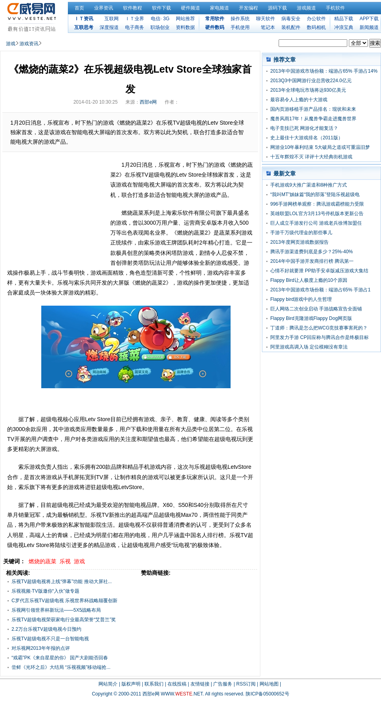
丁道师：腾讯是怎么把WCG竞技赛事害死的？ (319, 328)
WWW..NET (181, 694)
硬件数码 (214, 27)
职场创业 (159, 27)
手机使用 (240, 27)
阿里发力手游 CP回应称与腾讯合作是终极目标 (319, 337)
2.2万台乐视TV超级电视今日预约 (46, 629)
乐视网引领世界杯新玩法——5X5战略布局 (56, 610)
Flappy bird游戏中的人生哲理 (301, 299)
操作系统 (240, 18)
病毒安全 (290, 18)
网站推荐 (185, 18)
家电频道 (219, 8)
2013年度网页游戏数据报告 (299, 242)
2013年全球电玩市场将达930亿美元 (308, 90)
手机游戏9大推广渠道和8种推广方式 (308, 185)
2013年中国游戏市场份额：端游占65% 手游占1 (320, 290)
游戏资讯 (28, 43)
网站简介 (107, 684)
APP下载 (369, 18)
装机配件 (290, 27)
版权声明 (130, 684)
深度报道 (109, 27)
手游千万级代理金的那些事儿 (301, 232)
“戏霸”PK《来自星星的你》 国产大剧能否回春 (60, 658)
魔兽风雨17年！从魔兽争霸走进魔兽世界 (313, 118)
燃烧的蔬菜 (42, 561)
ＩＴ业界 (134, 18)
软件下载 (161, 8)
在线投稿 (177, 684)
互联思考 (83, 27)
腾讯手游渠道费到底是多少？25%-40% (311, 251)
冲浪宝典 (343, 27)
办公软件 (316, 18)
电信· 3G (160, 18)
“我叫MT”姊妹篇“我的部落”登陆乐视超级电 (315, 194)
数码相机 (316, 27)
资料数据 (185, 27)
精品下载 (343, 18)
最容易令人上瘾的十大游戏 (298, 99)
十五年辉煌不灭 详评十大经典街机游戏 (311, 157)
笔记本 (268, 27)
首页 (79, 8)
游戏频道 (306, 8)
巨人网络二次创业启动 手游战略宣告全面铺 (316, 309)
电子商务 (134, 27)
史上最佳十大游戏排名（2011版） (306, 138)
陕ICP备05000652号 (267, 694)
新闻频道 (369, 27)
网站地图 (269, 684)
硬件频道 (190, 8)
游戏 (10, 43)
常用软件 (214, 18)
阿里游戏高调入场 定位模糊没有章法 (309, 347)
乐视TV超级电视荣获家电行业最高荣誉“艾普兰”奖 (64, 619)
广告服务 (222, 684)
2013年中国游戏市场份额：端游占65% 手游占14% (323, 71)
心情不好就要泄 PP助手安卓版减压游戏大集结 (319, 270)
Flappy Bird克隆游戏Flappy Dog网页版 (311, 318)
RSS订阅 (246, 684)
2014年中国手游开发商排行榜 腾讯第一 (312, 261)
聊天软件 (265, 18)
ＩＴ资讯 (83, 18)
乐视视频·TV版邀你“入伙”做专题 (45, 591)
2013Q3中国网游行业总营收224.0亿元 (311, 80)
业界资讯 (103, 8)
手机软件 (335, 8)
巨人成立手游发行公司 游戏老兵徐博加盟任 (316, 223)
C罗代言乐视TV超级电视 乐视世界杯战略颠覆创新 (64, 600)
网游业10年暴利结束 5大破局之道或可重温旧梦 (320, 147)
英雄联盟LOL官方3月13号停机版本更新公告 (317, 213)
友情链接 (200, 684)
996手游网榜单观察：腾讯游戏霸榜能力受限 (317, 204)
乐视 (65, 561)
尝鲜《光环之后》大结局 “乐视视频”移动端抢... (61, 667)
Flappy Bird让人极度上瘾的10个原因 (308, 280)
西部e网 (148, 102)
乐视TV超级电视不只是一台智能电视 (50, 638)
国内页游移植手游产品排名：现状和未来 (313, 109)
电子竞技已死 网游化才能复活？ (304, 128)
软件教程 (132, 8)
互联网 (111, 18)
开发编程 (248, 8)
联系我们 (154, 684)
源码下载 (277, 8)
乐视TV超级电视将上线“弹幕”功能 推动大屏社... (62, 581)
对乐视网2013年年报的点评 (41, 648)
